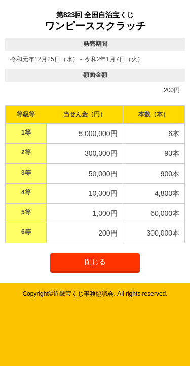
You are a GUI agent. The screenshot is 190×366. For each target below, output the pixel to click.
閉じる (95, 262)
